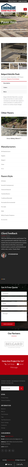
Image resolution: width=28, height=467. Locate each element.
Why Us (3, 411)
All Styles (3, 181)
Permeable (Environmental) (8, 202)
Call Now (9, 364)
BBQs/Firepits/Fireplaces (7, 215)
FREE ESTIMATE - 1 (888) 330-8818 (17, 1)
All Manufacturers (5, 151)
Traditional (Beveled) (6, 198)
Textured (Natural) (6, 189)
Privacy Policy (4, 397)
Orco (2, 168)
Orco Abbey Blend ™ (14, 138)
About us (3, 408)
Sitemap (3, 428)
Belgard (3, 160)
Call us (20, 464)
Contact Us (4, 425)
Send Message (8, 324)
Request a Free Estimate (13, 79)
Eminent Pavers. (11, 460)
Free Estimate (4, 414)
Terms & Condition (5, 400)
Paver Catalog (4, 422)
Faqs (2, 417)
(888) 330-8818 (9, 436)
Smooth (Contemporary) (7, 185)
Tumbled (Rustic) (5, 193)
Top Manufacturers (6, 419)
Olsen (2, 164)
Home (5, 29)
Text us (8, 464)
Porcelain (3, 206)
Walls (2, 211)
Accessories (4, 219)
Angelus (3, 155)
